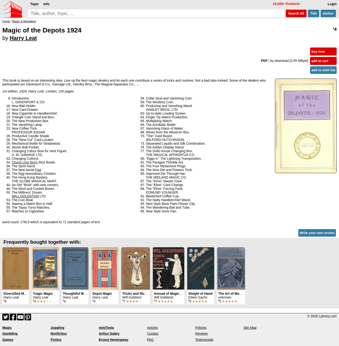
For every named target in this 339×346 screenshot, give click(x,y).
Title (313, 13)
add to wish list (323, 70)
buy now (318, 51)
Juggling (57, 328)
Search (296, 13)
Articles (152, 328)
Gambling (10, 333)
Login (332, 4)
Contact (152, 333)
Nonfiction (59, 333)
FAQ (150, 340)
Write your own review (317, 233)
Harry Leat (23, 38)
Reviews (201, 333)
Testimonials (204, 340)
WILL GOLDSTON (25, 196)
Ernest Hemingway (113, 340)
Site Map (249, 328)
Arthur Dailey (109, 333)
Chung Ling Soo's (25, 162)
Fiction (56, 340)
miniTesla (106, 328)
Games (7, 340)
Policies (200, 328)
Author (328, 13)
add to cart (319, 61)
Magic (7, 328)
